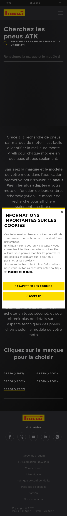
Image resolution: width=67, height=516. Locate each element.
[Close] (62, 212)
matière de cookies (20, 271)
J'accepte (33, 296)
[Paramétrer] (33, 286)
